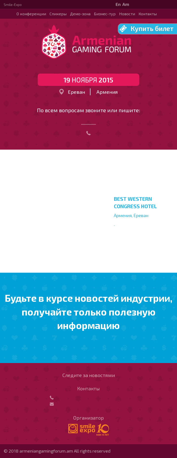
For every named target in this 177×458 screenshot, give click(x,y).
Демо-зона (80, 13)
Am (125, 4)
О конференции (31, 13)
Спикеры (58, 13)
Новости (127, 13)
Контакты (148, 13)
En (118, 4)
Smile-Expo (13, 4)
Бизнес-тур (105, 13)
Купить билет (152, 28)
